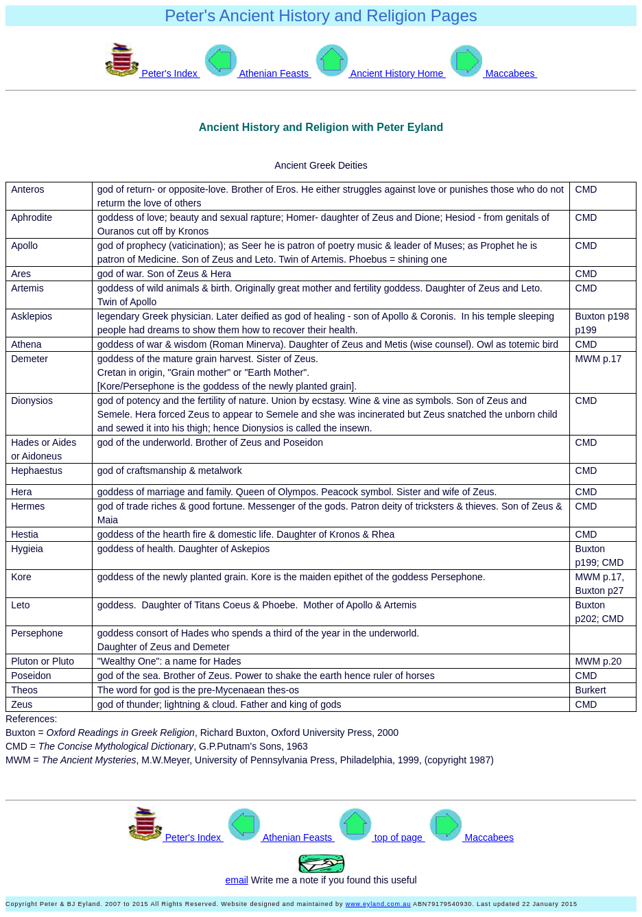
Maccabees (493, 73)
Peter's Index (152, 73)
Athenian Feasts (257, 73)
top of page (381, 837)
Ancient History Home (380, 73)
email (236, 879)
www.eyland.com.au (378, 904)
